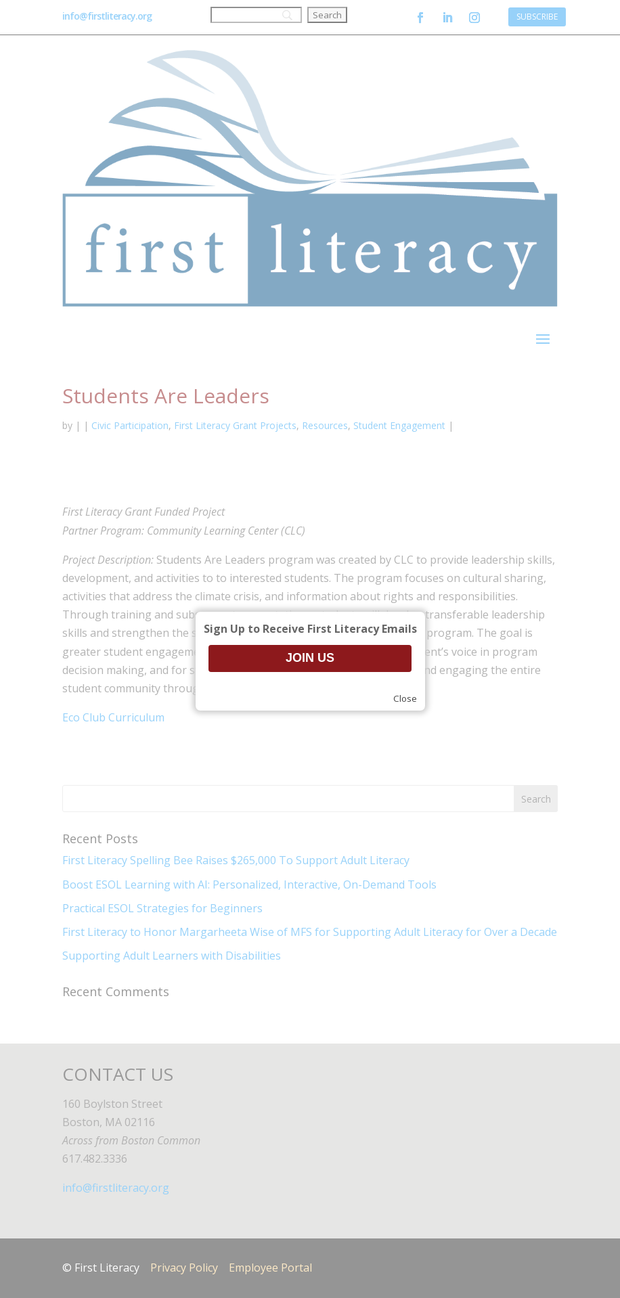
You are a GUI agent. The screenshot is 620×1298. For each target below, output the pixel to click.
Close (405, 698)
